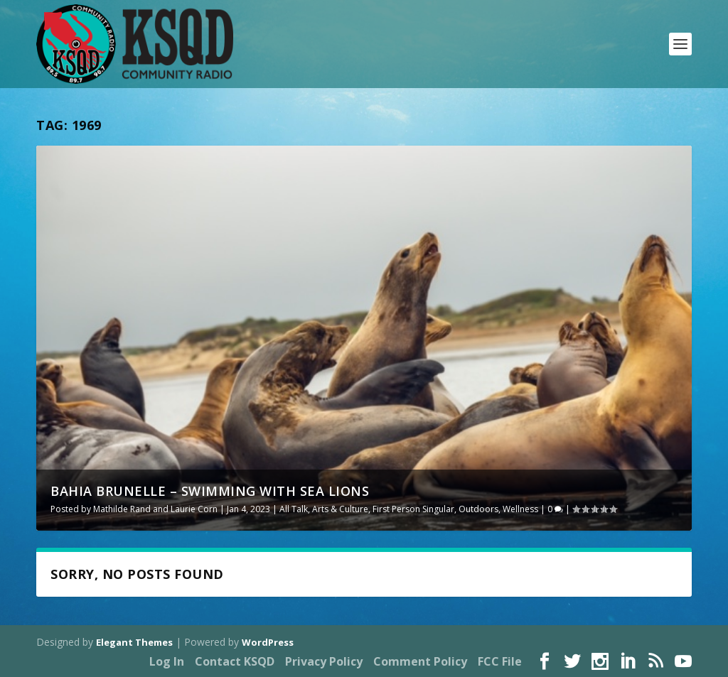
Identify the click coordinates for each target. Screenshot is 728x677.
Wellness (520, 509)
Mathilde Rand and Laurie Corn (155, 509)
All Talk (293, 509)
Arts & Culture (340, 509)
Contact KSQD (234, 661)
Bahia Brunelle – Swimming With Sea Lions (209, 490)
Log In (166, 661)
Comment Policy (420, 661)
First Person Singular (413, 509)
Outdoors (478, 509)
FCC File (500, 661)
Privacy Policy (324, 661)
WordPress (268, 642)
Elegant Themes (134, 642)
